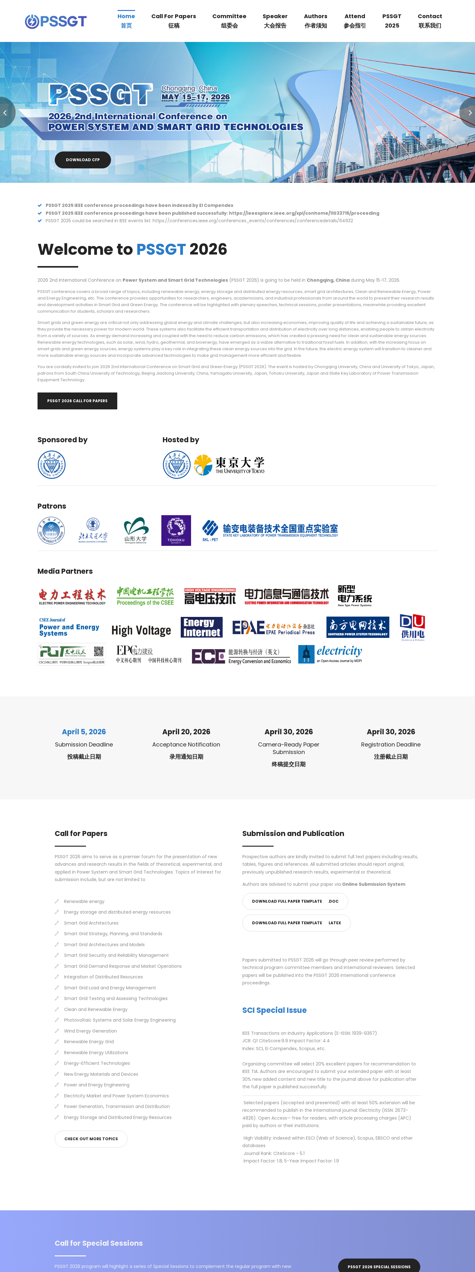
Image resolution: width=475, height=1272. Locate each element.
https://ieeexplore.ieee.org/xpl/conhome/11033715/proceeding (304, 213)
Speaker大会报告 (275, 20)
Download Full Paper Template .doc (295, 901)
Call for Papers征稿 (173, 20)
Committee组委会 (229, 20)
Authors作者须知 (315, 20)
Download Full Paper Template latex (296, 923)
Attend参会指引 (355, 20)
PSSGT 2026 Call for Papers (77, 400)
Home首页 (126, 20)
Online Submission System (373, 884)
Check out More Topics (91, 1138)
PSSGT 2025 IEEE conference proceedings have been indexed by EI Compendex (139, 205)
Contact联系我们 (430, 20)
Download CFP (83, 159)
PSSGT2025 (392, 20)
